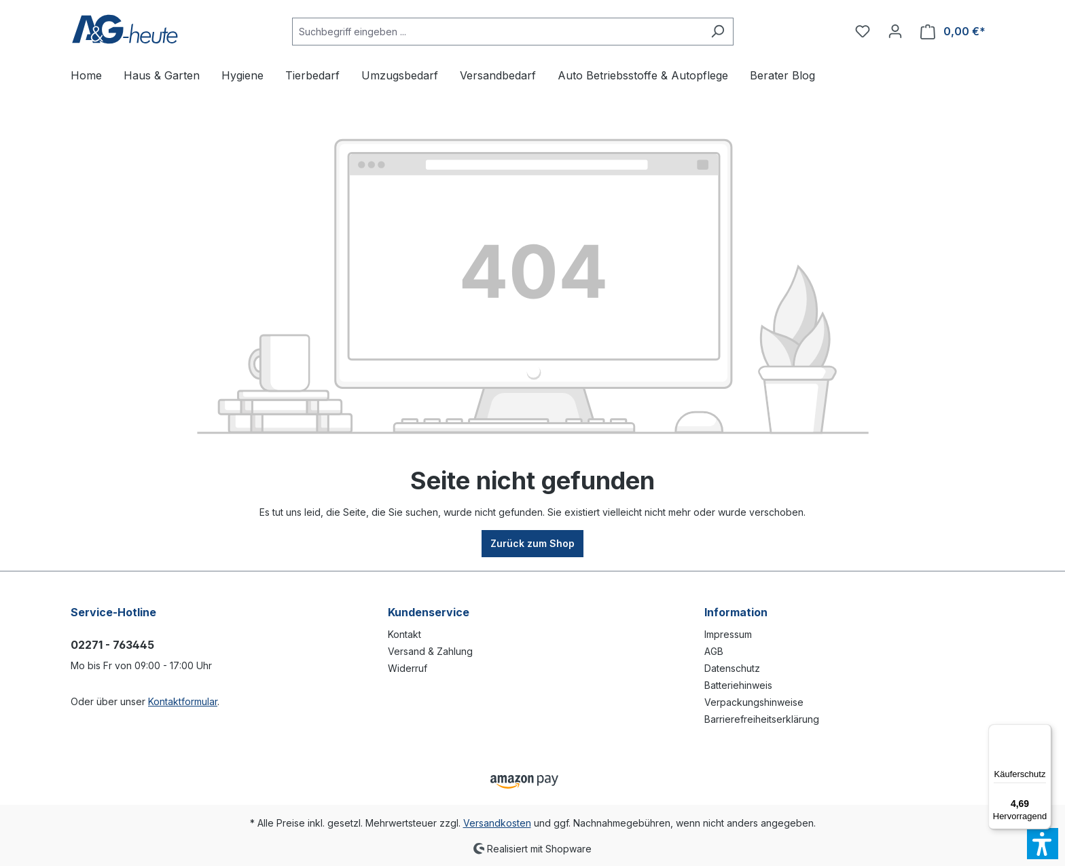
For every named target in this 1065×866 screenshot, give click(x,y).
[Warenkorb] (952, 31)
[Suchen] (718, 31)
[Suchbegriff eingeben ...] (497, 31)
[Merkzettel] (862, 31)
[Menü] (1043, 732)
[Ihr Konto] (895, 31)
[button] (1042, 843)
